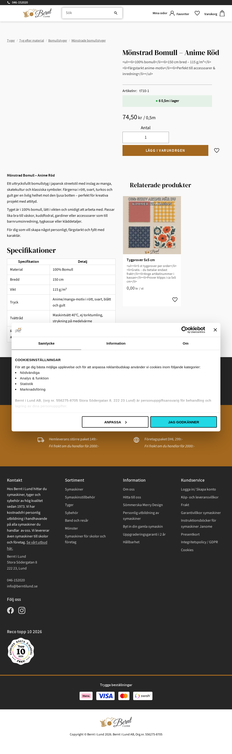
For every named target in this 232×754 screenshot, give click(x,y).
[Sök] (106, 14)
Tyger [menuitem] (69, 504)
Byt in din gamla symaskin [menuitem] (143, 526)
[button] (186, 14)
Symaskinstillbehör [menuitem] (80, 497)
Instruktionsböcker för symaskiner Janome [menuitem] (198, 523)
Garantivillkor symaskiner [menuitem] (201, 512)
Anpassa (115, 422)
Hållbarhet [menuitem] (131, 542)
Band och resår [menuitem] (76, 520)
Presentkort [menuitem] (190, 534)
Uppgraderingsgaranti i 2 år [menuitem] (144, 534)
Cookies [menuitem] (187, 550)
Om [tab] (185, 343)
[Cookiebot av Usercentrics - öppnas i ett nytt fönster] (184, 329)
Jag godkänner (183, 422)
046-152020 (20, 2)
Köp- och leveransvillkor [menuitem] (200, 497)
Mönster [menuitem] (71, 528)
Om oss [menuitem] (129, 489)
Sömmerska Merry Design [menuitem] (143, 504)
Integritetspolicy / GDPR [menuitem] (199, 542)
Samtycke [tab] (46, 343)
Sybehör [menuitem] (71, 512)
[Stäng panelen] (215, 329)
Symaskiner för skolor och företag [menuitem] (85, 539)
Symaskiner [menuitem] (74, 489)
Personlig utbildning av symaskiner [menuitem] (141, 515)
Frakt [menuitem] (185, 504)
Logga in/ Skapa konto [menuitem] (198, 489)
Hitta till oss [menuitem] (132, 497)
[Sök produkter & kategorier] (89, 14)
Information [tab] (116, 343)
